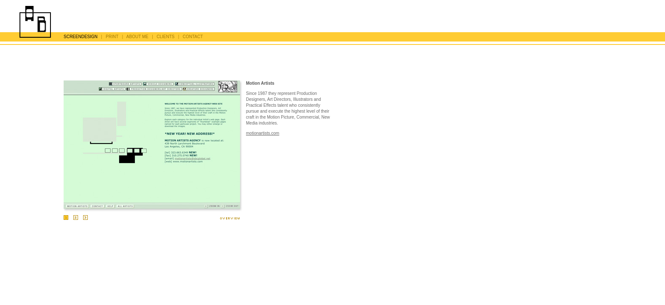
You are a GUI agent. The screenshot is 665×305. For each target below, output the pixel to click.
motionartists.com (262, 133)
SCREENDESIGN (81, 36)
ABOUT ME (137, 36)
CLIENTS (165, 36)
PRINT (112, 36)
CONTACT (193, 36)
